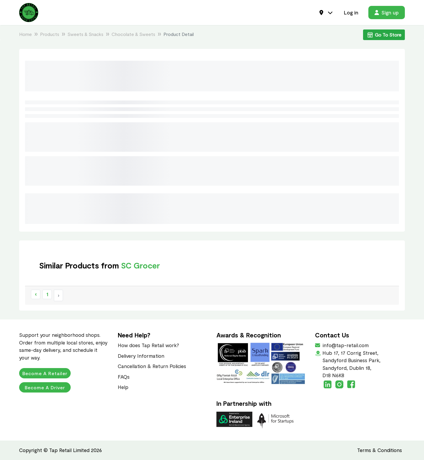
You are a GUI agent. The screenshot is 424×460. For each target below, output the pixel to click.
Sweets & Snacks (85, 34)
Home (25, 34)
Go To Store (384, 34)
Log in (351, 12)
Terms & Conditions (379, 450)
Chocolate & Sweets (133, 34)
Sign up (387, 12)
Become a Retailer (44, 373)
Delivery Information (141, 356)
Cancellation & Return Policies (152, 366)
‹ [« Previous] (36, 294)
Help (123, 387)
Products (49, 34)
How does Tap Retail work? (148, 345)
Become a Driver (45, 387)
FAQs (124, 377)
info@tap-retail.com (345, 345)
